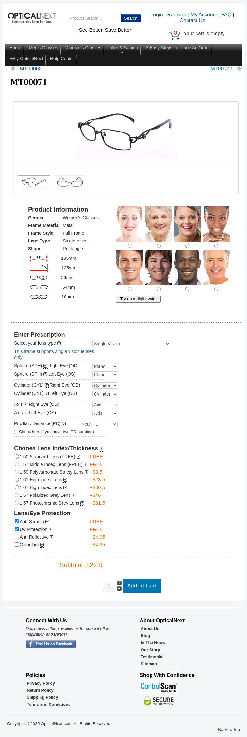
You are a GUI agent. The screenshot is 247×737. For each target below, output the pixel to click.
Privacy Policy (41, 683)
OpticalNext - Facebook (51, 644)
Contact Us (192, 20)
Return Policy (40, 690)
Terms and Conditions (48, 704)
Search (130, 18)
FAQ (226, 14)
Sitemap (149, 663)
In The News (153, 642)
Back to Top (229, 729)
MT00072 (221, 68)
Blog (145, 635)
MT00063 (31, 68)
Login (156, 14)
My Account (203, 14)
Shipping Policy (42, 697)
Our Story (150, 649)
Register (177, 14)
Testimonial (152, 656)
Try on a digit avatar (138, 298)
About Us (150, 628)
